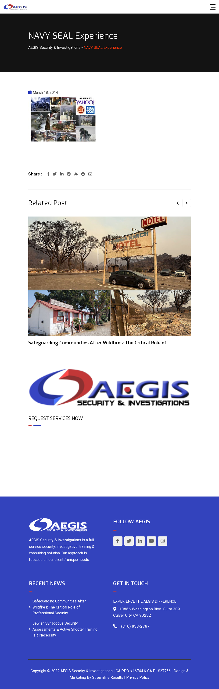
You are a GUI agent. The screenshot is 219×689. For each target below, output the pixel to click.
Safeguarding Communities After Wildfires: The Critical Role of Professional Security (59, 607)
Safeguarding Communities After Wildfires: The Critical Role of (97, 343)
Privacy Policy (138, 677)
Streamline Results (107, 677)
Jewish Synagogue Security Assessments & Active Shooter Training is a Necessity (64, 629)
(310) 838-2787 (135, 626)
